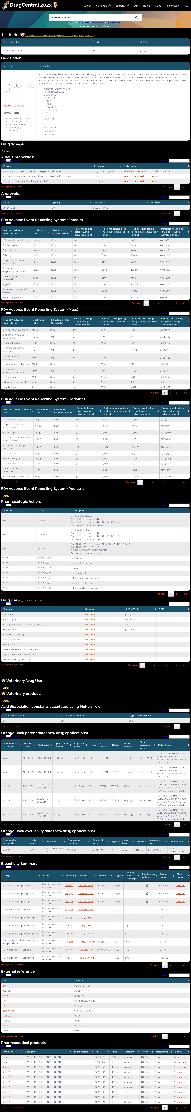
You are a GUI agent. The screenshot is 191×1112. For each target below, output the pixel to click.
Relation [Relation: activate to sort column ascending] (90, 609)
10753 (5, 995)
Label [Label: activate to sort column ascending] (178, 1051)
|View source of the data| (49, 601)
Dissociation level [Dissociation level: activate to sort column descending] (13, 715)
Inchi (14, 105)
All (74, 22)
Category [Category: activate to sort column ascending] (30, 1051)
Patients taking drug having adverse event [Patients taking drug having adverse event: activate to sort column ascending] (83, 231)
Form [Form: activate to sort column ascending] (115, 1051)
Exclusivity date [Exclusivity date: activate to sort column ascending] (155, 841)
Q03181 (69, 941)
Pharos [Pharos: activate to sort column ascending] (70, 875)
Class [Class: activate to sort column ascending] (46, 875)
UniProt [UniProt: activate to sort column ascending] (83, 875)
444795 (6, 1025)
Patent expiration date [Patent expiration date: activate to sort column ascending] (145, 745)
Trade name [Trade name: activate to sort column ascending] (27, 745)
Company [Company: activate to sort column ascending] (99, 202)
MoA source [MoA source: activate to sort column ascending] (181, 875)
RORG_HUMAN (86, 957)
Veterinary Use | (32, 36)
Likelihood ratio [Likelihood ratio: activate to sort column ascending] (39, 232)
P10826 (69, 885)
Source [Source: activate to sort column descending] (7, 510)
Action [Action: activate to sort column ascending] (102, 875)
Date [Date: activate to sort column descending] (6, 202)
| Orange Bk (78, 36)
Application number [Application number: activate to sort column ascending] (61, 745)
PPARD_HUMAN (86, 941)
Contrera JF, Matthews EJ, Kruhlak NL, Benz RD (147, 171)
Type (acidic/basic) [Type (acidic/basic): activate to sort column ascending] (140, 715)
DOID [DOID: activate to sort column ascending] (161, 609)
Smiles (21, 105)
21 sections (180, 1072)
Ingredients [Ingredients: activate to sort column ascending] (81, 1051)
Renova (6, 1067)
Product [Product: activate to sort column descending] (8, 1051)
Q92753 (69, 949)
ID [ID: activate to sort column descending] (4, 980)
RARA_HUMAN (85, 901)
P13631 (69, 893)
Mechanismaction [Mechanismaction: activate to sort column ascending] (149, 875)
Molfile (7, 105)
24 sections (180, 1057)
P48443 (69, 933)
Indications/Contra (47, 36)
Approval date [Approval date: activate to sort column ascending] (79, 745)
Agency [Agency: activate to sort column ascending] (56, 202)
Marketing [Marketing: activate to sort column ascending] (162, 1051)
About (158, 5)
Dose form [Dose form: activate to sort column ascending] (103, 745)
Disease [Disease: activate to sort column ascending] (8, 609)
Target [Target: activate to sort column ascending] (7, 875)
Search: (176, 161)
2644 (5, 1000)
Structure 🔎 (103, 5)
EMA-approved (98, 22)
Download (173, 5)
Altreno (6, 1057)
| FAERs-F (60, 36)
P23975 (107, 26)
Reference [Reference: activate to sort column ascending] (130, 166)
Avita (5, 1062)
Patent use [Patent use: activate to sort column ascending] (164, 745)
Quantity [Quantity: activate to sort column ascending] (129, 1051)
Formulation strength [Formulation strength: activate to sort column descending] (10, 745)
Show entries (9, 160)
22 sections (180, 1062)
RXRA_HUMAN (85, 917)
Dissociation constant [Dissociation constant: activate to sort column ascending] (73, 715)
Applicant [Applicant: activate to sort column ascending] (43, 745)
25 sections (180, 1067)
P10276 (69, 901)
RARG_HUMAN (86, 893)
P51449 (69, 957)
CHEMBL (180, 885)
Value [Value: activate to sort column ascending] (101, 166)
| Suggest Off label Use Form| (28, 601)
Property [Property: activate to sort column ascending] (8, 166)
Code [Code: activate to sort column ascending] (42, 510)
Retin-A (6, 1072)
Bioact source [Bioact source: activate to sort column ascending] (164, 875)
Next (184, 187)
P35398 (69, 909)
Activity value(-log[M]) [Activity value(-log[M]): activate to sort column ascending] (131, 875)
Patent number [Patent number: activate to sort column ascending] (129, 745)
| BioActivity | (89, 36)
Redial (146, 5)
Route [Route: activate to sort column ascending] (115, 745)
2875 (4, 1005)
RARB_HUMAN (85, 885)
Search (87, 5)
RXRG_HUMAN (85, 933)
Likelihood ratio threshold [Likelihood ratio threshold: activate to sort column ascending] (61, 232)
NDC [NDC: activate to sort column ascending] (98, 1051)
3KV (4, 985)
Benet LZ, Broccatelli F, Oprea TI (140, 176)
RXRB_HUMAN (85, 925)
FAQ (186, 5)
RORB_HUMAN (86, 949)
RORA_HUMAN (86, 909)
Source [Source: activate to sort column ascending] (79, 980)
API (136, 5)
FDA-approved (83, 22)
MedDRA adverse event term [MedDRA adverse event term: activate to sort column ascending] (13, 232)
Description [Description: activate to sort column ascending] (78, 510)
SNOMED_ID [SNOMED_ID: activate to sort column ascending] (132, 609)
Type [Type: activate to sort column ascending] (93, 745)
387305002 (8, 1010)
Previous (167, 187)
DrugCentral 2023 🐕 (34, 5)
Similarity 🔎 (122, 5)
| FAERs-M (69, 36)
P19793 (69, 917)
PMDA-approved (113, 22)
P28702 (69, 925)
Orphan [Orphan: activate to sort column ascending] (155, 202)
